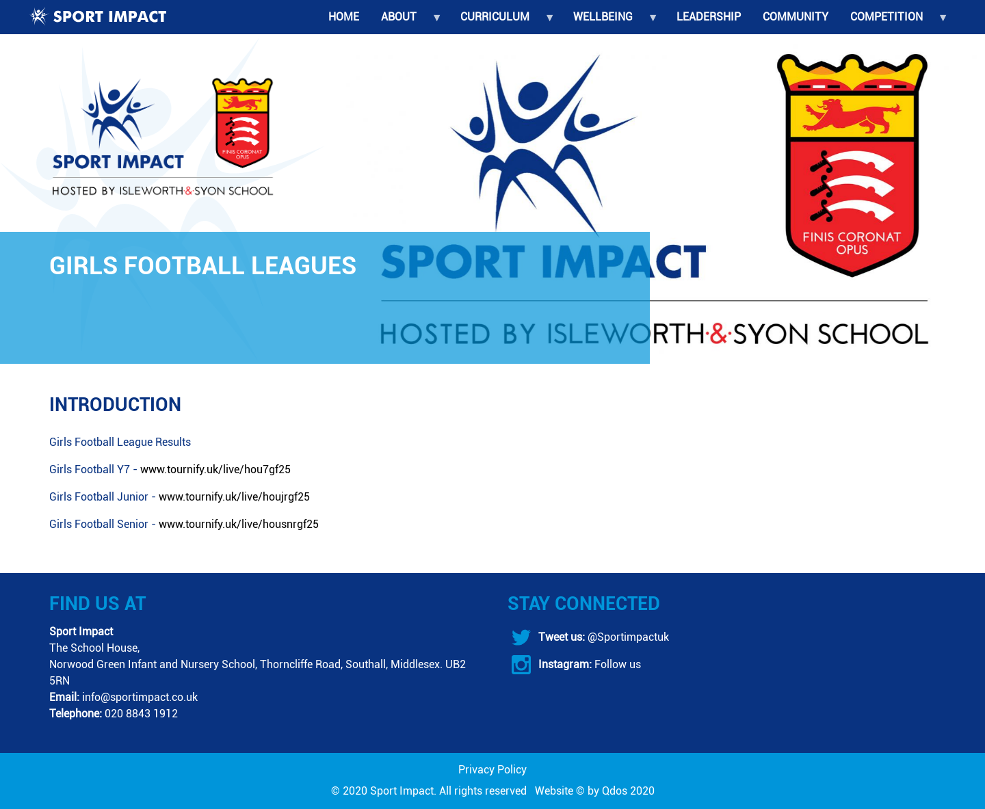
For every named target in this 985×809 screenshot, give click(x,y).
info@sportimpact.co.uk (140, 697)
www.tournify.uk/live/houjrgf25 (234, 496)
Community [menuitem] (795, 16)
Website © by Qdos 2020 (595, 790)
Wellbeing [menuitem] (609, 22)
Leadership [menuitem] (709, 16)
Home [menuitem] (343, 16)
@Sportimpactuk (627, 637)
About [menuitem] (405, 22)
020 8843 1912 (141, 713)
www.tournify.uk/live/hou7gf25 (215, 469)
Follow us (616, 664)
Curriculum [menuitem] (501, 22)
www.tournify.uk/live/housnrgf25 (239, 524)
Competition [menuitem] (893, 22)
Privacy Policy (492, 769)
